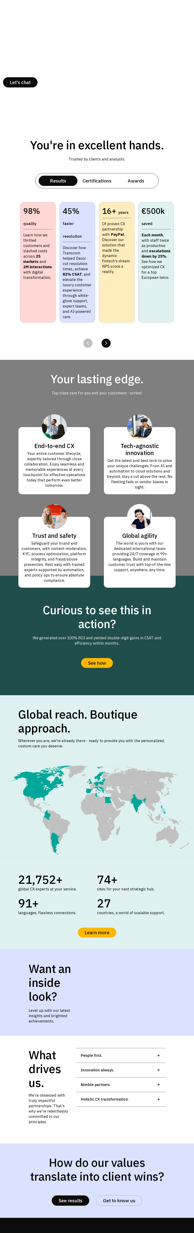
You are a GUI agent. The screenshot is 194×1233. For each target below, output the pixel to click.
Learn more (97, 932)
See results (70, 1200)
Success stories (97, 82)
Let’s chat (20, 82)
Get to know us (119, 1200)
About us (55, 82)
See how (97, 663)
